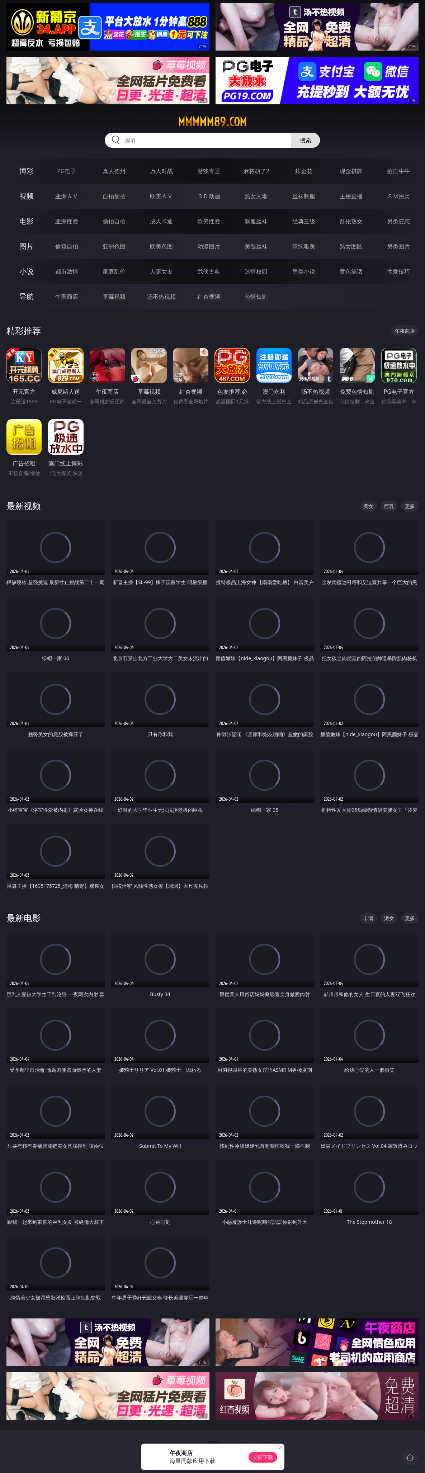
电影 (26, 221)
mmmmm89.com (212, 122)
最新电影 (23, 918)
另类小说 (303, 271)
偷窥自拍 (66, 246)
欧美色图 (161, 246)
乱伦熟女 (351, 221)
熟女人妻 (256, 196)
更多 (410, 506)
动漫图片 (208, 246)
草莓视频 (114, 296)
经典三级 (303, 221)
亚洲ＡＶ (66, 196)
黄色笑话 (351, 271)
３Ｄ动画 (208, 196)
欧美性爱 (208, 221)
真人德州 (114, 171)
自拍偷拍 (114, 196)
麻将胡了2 (256, 171)
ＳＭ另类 (398, 196)
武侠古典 (208, 271)
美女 (368, 506)
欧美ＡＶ (161, 196)
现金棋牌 (351, 171)
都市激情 (66, 271)
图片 (26, 246)
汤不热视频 (161, 296)
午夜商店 (66, 296)
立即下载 (263, 1457)
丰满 (368, 918)
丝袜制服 (303, 196)
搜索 (305, 140)
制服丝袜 (256, 221)
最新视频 (23, 506)
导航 (26, 296)
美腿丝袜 (256, 246)
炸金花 (303, 171)
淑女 (389, 918)
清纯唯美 (303, 246)
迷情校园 (256, 271)
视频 (26, 196)
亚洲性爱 (66, 221)
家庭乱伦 (114, 271)
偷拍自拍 (114, 221)
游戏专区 (208, 171)
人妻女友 (161, 271)
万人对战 (161, 171)
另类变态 (398, 221)
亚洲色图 (114, 246)
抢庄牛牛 (398, 171)
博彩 (26, 171)
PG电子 (66, 171)
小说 (26, 271)
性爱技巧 (398, 271)
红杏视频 (208, 296)
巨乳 (389, 506)
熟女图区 (351, 246)
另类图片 (398, 246)
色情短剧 (256, 296)
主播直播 (351, 196)
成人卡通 (161, 221)
